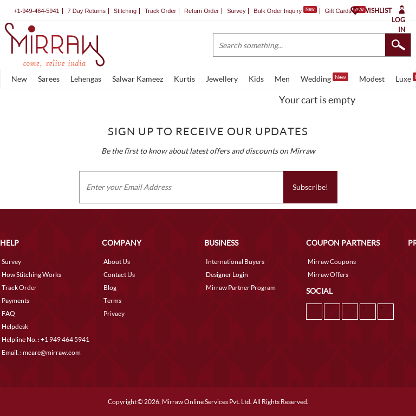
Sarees (49, 78)
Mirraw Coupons (332, 261)
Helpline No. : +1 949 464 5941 (45, 339)
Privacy (114, 313)
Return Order (201, 11)
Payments (15, 300)
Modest (372, 78)
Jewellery (222, 78)
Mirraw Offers (328, 274)
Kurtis (184, 78)
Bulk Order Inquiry (277, 11)
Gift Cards (345, 11)
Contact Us (119, 274)
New (19, 78)
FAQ (8, 313)
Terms (112, 300)
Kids (256, 78)
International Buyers (235, 261)
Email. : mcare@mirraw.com (41, 352)
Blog (109, 287)
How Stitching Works (31, 274)
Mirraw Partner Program (241, 287)
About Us (116, 261)
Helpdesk (15, 326)
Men (282, 78)
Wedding (324, 77)
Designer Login (227, 274)
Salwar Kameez (137, 78)
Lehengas (85, 78)
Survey (236, 11)
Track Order (160, 11)
